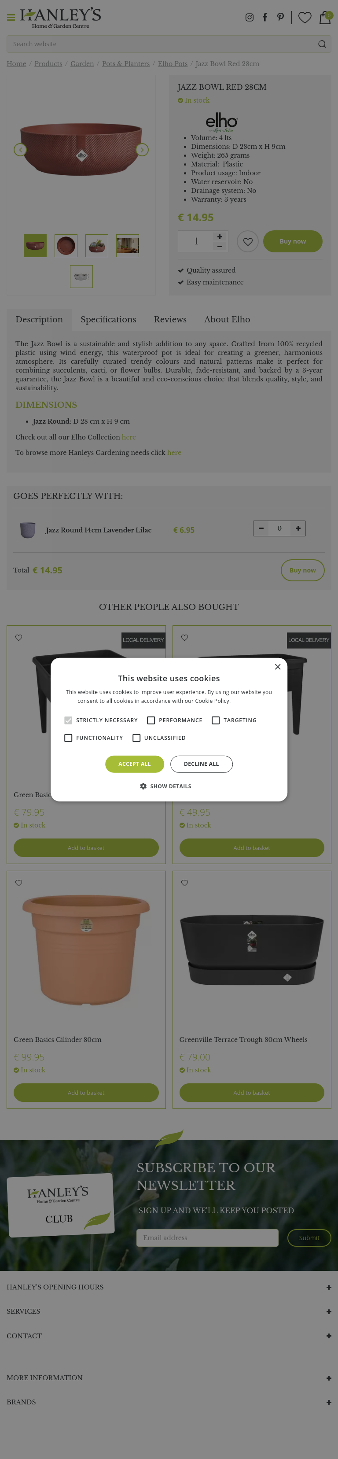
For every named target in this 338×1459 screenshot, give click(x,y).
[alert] (169, 729)
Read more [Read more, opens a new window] (246, 701)
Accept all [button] (134, 764)
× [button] (277, 667)
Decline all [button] (201, 764)
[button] (169, 786)
